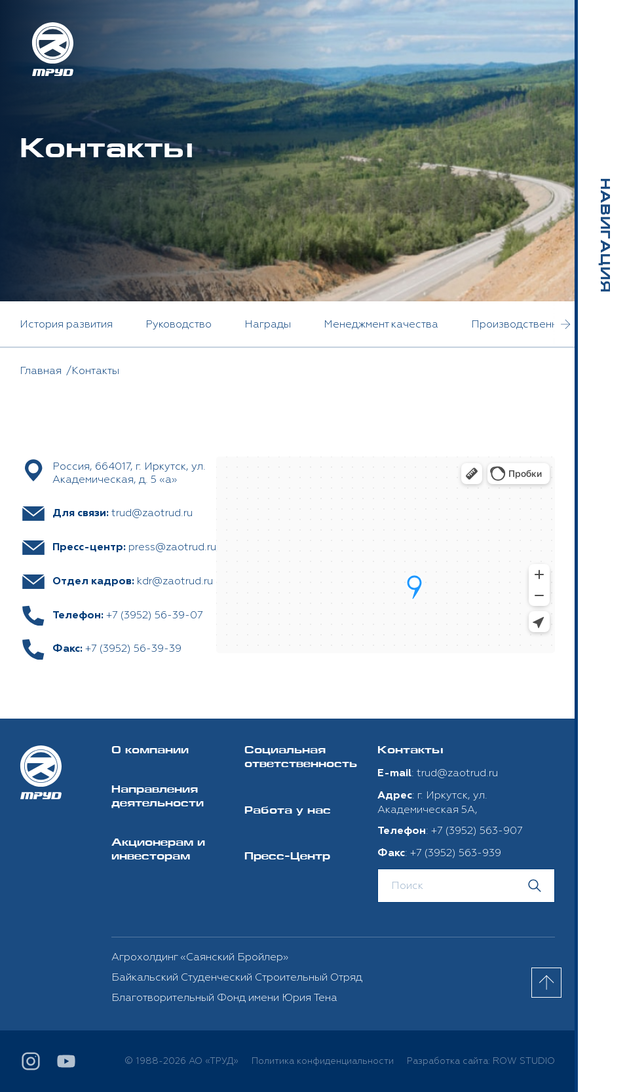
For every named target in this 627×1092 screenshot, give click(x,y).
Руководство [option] (178, 324)
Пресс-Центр (287, 857)
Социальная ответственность (300, 758)
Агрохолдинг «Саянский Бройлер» (199, 957)
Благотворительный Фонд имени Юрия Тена (224, 997)
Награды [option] (267, 324)
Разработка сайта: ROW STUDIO (481, 1060)
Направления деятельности (157, 797)
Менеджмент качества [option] (381, 324)
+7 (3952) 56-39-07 (154, 615)
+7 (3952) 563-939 (455, 852)
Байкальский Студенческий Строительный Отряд (236, 977)
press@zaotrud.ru (172, 547)
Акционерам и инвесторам (158, 850)
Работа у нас (287, 811)
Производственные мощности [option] (547, 324)
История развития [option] (66, 324)
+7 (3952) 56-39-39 (133, 648)
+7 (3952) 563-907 (477, 830)
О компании (150, 751)
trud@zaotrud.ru (152, 512)
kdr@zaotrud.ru (175, 581)
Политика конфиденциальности (323, 1060)
